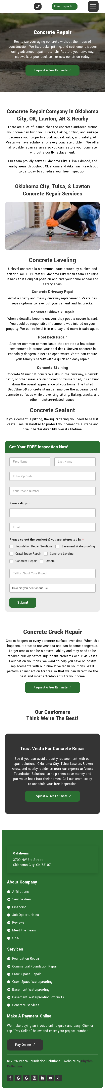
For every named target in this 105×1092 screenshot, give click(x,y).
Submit (22, 602)
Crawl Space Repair (28, 554)
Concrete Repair (26, 561)
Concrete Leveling (61, 554)
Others (50, 561)
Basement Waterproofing (78, 547)
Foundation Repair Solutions (33, 547)
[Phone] (52, 491)
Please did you (19, 503)
